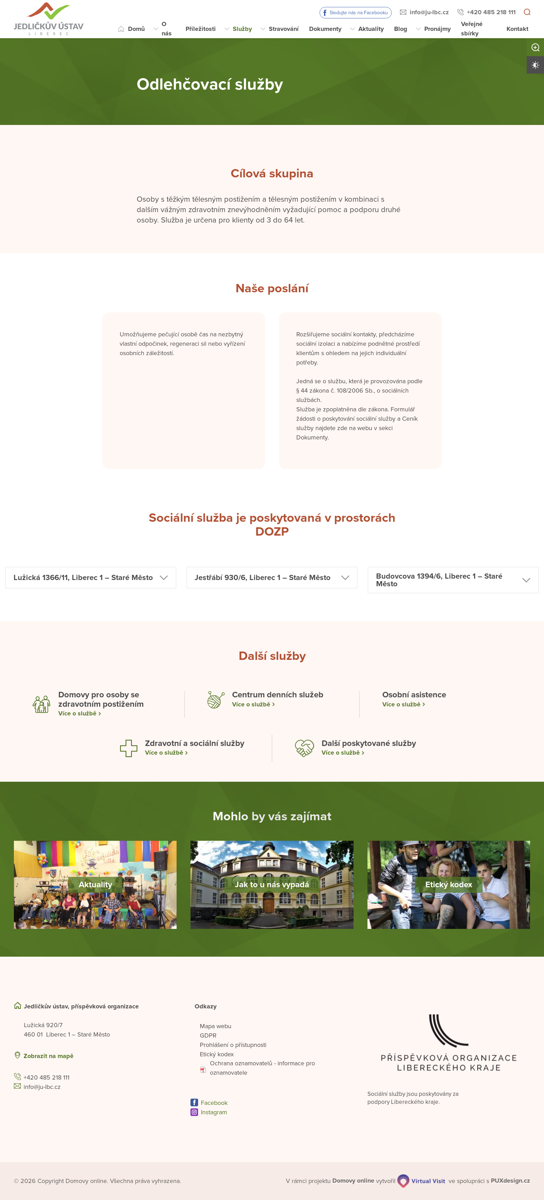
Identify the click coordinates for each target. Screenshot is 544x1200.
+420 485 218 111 (491, 12)
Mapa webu (215, 1026)
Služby (242, 29)
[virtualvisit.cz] (420, 1181)
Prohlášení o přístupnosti (233, 1045)
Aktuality (371, 29)
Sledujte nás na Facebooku (359, 13)
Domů (136, 29)
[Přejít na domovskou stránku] (65, 19)
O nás (167, 28)
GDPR (208, 1035)
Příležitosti (201, 29)
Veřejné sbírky (472, 28)
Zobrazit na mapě (49, 1056)
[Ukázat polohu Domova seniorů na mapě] (132, 1056)
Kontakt (517, 29)
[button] (91, 580)
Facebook (214, 1103)
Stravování (284, 29)
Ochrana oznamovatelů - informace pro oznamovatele (258, 1068)
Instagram (214, 1112)
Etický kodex (217, 1054)
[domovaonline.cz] (353, 1181)
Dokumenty (325, 29)
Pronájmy (437, 29)
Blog (400, 29)
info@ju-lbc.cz (429, 12)
